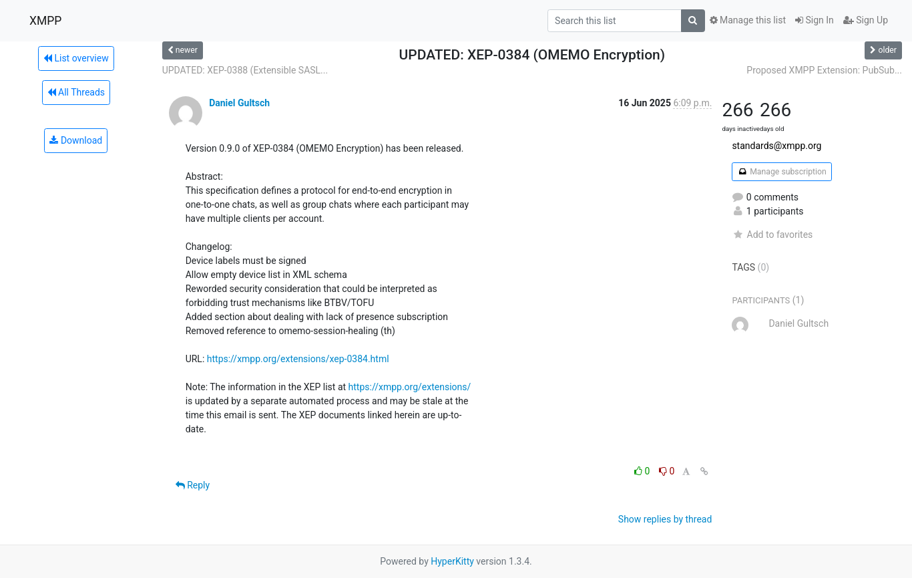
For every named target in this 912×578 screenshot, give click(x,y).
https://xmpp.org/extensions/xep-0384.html (298, 358)
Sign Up (865, 20)
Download (75, 140)
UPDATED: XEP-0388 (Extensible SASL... (245, 70)
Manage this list (748, 20)
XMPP (45, 20)
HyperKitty (452, 561)
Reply (193, 485)
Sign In (814, 20)
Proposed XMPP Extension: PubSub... (824, 70)
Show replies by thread (665, 519)
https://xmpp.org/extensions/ (410, 387)
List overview (76, 58)
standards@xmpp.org (776, 145)
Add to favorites (772, 234)
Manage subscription (781, 171)
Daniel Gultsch (239, 103)
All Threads (76, 92)
